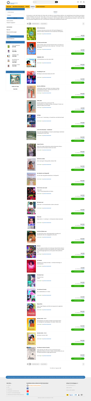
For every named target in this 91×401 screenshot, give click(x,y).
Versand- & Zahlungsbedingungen (14, 392)
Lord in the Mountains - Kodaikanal (44, 129)
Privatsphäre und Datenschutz (13, 390)
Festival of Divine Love (42, 231)
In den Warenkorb (77, 53)
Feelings (39, 115)
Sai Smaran (39, 260)
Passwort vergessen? (11, 22)
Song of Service (40, 144)
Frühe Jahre (39, 100)
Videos (33, 6)
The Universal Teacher (41, 289)
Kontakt (9, 385)
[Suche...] (56, 2)
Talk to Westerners (41, 28)
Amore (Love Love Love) (42, 187)
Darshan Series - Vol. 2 (42, 333)
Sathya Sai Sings (15, 86)
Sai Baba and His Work (42, 42)
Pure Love (39, 216)
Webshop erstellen (41, 397)
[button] (78, 2)
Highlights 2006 (40, 57)
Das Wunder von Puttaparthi (43, 173)
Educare (38, 245)
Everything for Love (41, 71)
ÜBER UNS (81, 6)
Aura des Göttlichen (41, 86)
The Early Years (40, 274)
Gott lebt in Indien (41, 158)
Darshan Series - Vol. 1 (41, 318)
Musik (27, 6)
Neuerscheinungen (18, 6)
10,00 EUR (15, 89)
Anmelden (15, 18)
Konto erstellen (10, 20)
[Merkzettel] (80, 2)
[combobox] (36, 24)
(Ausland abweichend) (47, 33)
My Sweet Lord (40, 202)
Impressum (10, 389)
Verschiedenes (40, 6)
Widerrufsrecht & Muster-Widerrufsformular (16, 394)
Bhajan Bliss (39, 304)
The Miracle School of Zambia (43, 347)
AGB (8, 387)
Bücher (9, 6)
